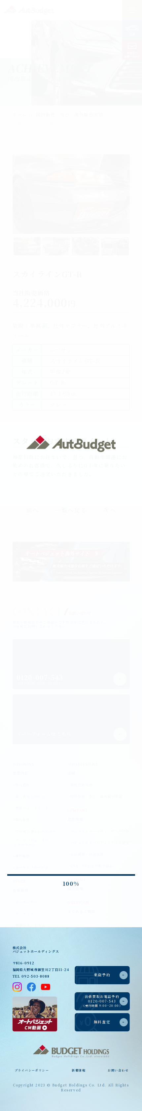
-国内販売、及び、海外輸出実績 (96, 797)
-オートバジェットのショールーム (31, 842)
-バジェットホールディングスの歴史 (99, 843)
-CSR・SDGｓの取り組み (91, 866)
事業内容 (21, 773)
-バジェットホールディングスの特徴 (99, 831)
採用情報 (75, 888)
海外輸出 (22, 855)
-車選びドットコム (30, 925)
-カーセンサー (26, 902)
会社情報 (75, 819)
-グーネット (24, 914)
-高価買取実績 (81, 785)
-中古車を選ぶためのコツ (35, 831)
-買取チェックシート (31, 808)
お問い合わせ (118, 1070)
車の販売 (22, 819)
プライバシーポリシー (31, 1070)
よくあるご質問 (81, 911)
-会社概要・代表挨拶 (86, 854)
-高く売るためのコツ (31, 797)
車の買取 (22, 784)
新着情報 (79, 1070)
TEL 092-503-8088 (31, 976)
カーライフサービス (32, 867)
